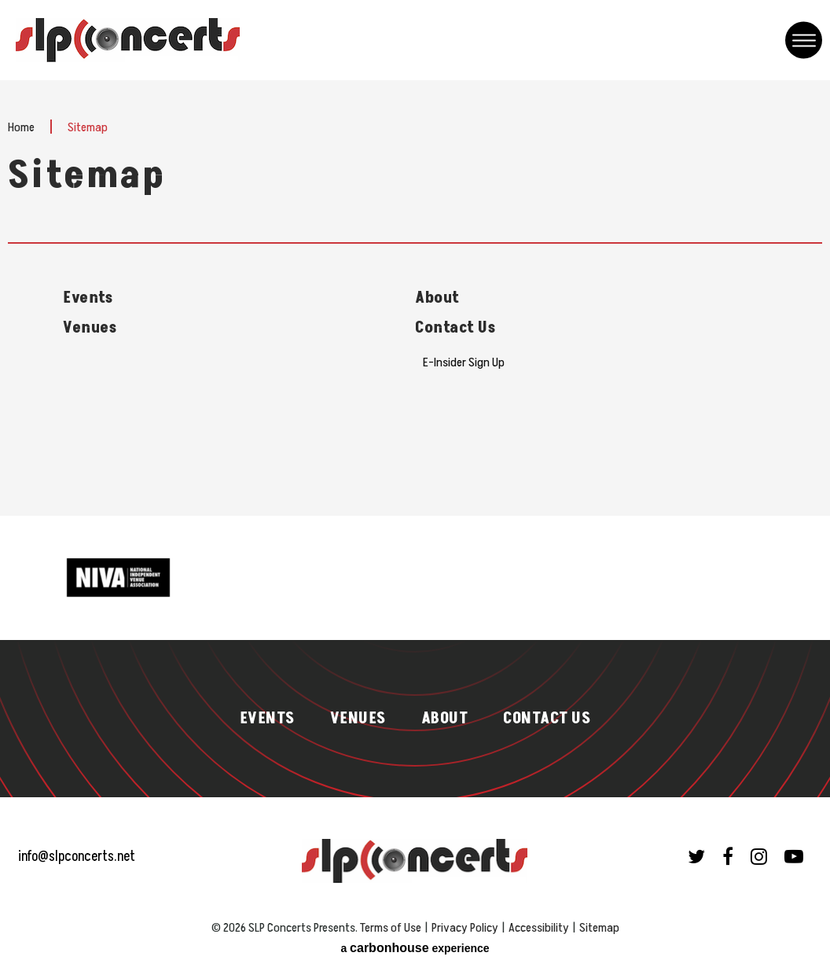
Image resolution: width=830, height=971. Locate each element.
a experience (414, 947)
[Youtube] (793, 856)
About (437, 298)
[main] (415, 298)
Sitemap (599, 927)
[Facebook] (727, 856)
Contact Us (455, 328)
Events (87, 298)
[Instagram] (759, 856)
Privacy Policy (465, 927)
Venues (89, 328)
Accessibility (539, 927)
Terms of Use (390, 927)
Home (21, 127)
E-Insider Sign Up (464, 362)
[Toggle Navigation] (803, 40)
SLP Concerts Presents (128, 40)
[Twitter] (696, 856)
